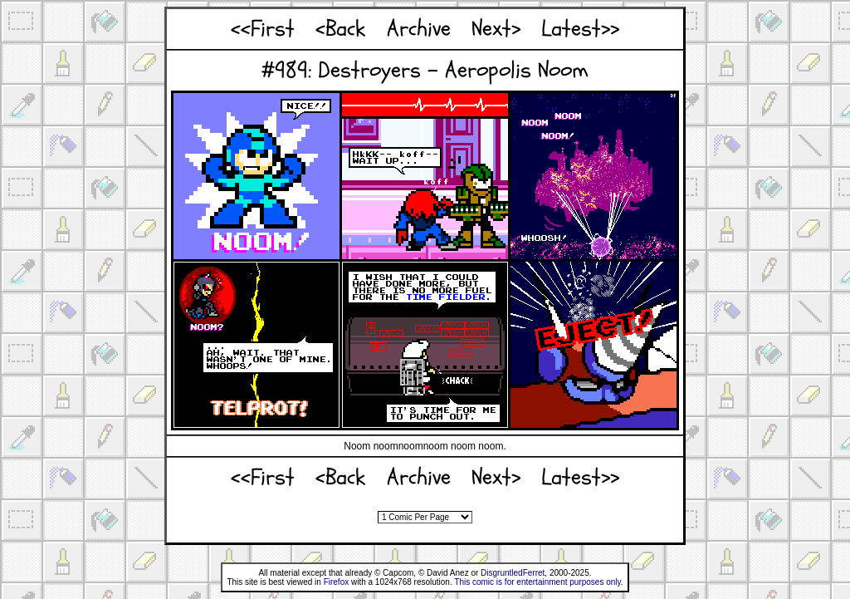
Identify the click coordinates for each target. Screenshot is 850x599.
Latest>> (580, 28)
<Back (340, 28)
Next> (495, 28)
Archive (419, 28)
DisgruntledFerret (513, 572)
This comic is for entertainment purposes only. (538, 582)
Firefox (336, 582)
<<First (263, 28)
